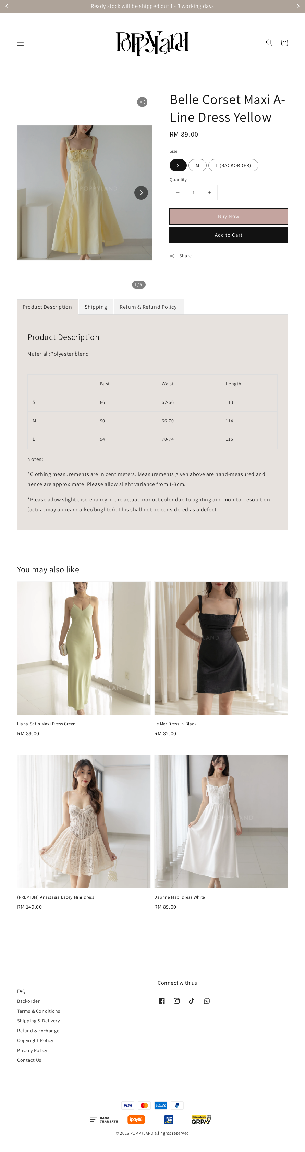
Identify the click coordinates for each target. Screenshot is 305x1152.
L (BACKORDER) (233, 165)
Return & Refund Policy (149, 306)
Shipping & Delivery (38, 1020)
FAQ (21, 991)
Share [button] (181, 256)
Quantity (178, 179)
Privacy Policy (32, 1050)
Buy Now (229, 216)
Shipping (96, 306)
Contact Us (29, 1060)
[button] (20, 42)
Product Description (47, 306)
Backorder (28, 1001)
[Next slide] (141, 193)
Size (174, 151)
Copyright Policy (35, 1040)
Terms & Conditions (38, 1011)
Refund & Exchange (38, 1030)
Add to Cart (229, 235)
